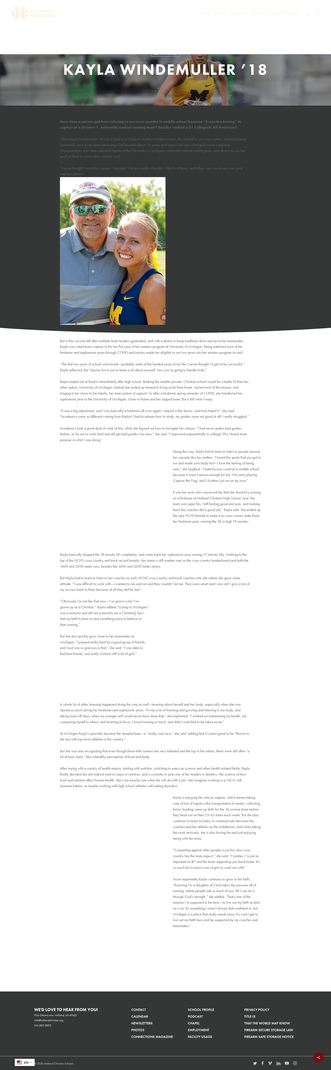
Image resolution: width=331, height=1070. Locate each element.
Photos (137, 1030)
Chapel (194, 1023)
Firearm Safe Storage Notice (269, 1037)
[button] (318, 13)
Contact (138, 1010)
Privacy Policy (256, 1010)
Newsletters (142, 1023)
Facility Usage (200, 1037)
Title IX (249, 1016)
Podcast (195, 1016)
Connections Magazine (152, 1037)
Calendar (139, 1016)
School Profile (201, 1010)
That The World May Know (267, 1023)
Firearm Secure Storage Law (268, 1030)
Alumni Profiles (165, 54)
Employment (198, 1030)
